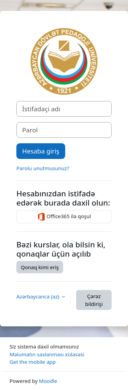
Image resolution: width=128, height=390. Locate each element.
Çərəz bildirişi (94, 300)
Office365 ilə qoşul (64, 217)
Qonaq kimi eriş (40, 267)
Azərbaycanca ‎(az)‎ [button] (38, 296)
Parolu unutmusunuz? (42, 168)
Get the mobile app (33, 361)
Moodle (48, 380)
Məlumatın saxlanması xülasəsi (47, 354)
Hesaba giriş (40, 151)
